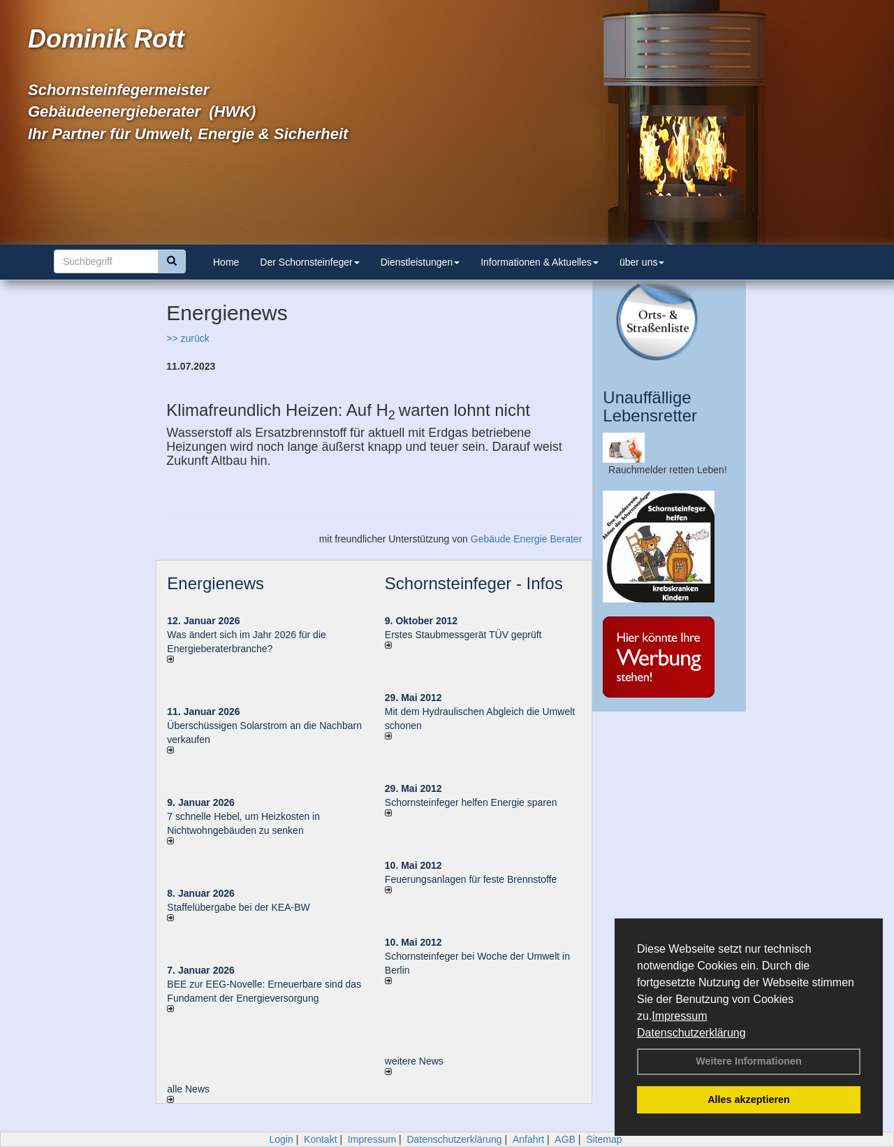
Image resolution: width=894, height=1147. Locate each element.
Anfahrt (528, 1139)
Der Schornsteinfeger (309, 262)
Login (281, 1139)
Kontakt (320, 1139)
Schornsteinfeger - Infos (474, 583)
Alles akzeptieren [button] (749, 1099)
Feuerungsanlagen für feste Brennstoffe (471, 879)
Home (226, 262)
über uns (642, 262)
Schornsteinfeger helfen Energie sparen (471, 802)
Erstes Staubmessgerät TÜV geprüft (463, 634)
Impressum (679, 1016)
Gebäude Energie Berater (526, 538)
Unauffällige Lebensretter (650, 406)
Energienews (215, 583)
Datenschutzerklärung (691, 1033)
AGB (565, 1139)
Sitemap (604, 1139)
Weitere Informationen (749, 1061)
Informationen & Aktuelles (540, 262)
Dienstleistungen (420, 262)
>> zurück (187, 338)
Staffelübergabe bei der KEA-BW (238, 907)
